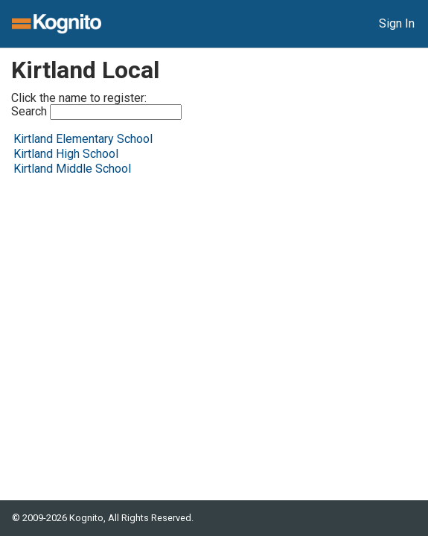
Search (96, 112)
